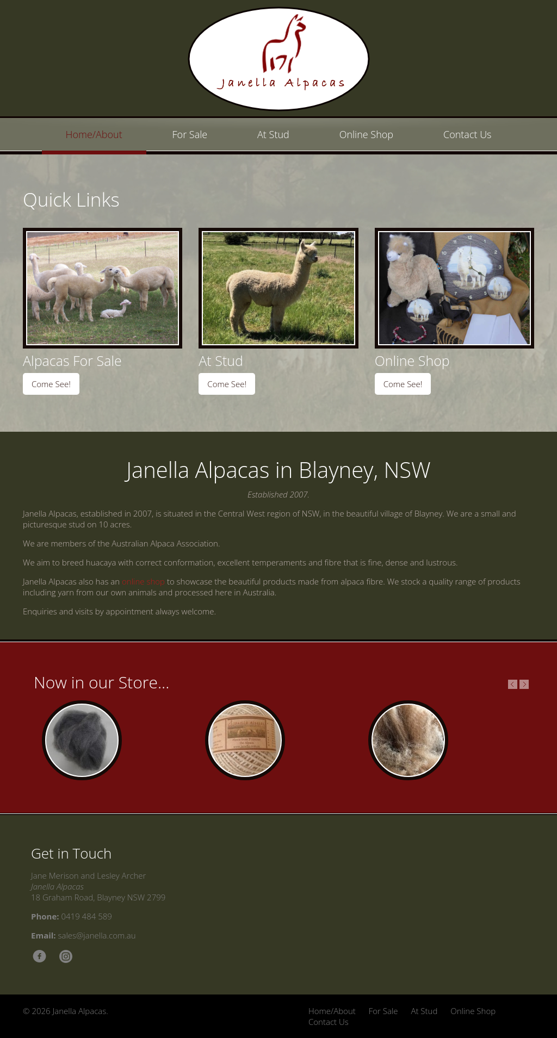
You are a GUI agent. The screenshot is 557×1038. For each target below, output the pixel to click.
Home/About (94, 134)
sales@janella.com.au (97, 935)
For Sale (190, 134)
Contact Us (467, 134)
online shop (143, 581)
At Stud (273, 134)
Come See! (51, 383)
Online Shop (366, 134)
